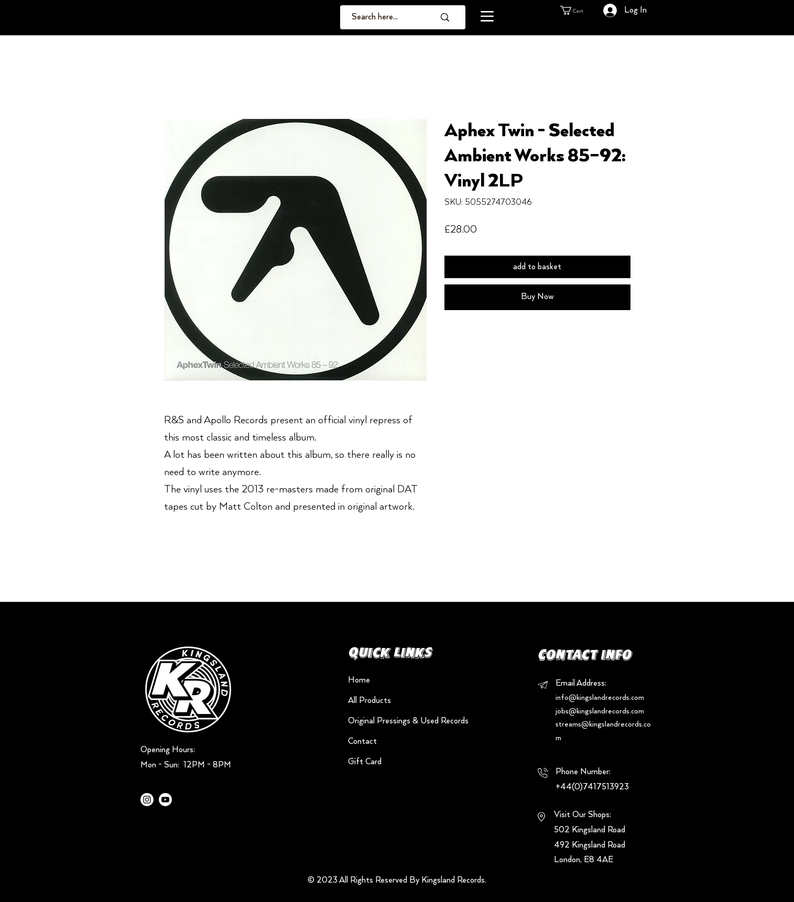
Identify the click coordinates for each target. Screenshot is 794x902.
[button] (487, 16)
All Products (369, 701)
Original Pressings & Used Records (385, 721)
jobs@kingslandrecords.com (600, 711)
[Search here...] (385, 17)
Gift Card (365, 762)
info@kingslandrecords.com (600, 698)
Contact (362, 741)
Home (359, 680)
